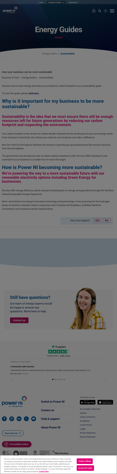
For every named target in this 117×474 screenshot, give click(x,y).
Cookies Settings (84, 464)
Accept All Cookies (85, 471)
